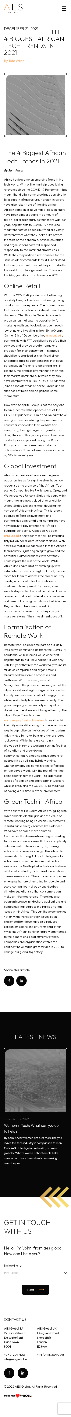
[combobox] (35, 1273)
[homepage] (13, 8)
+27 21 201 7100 (14, 1354)
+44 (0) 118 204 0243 (51, 1354)
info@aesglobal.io (15, 1359)
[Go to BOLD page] (18, 1395)
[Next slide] (35, 1290)
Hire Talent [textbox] (11, 1273)
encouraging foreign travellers (24, 720)
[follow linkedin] (23, 1373)
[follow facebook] (9, 1373)
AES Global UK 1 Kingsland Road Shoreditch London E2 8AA (48, 1337)
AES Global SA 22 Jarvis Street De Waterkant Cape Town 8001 (14, 1337)
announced (53, 335)
